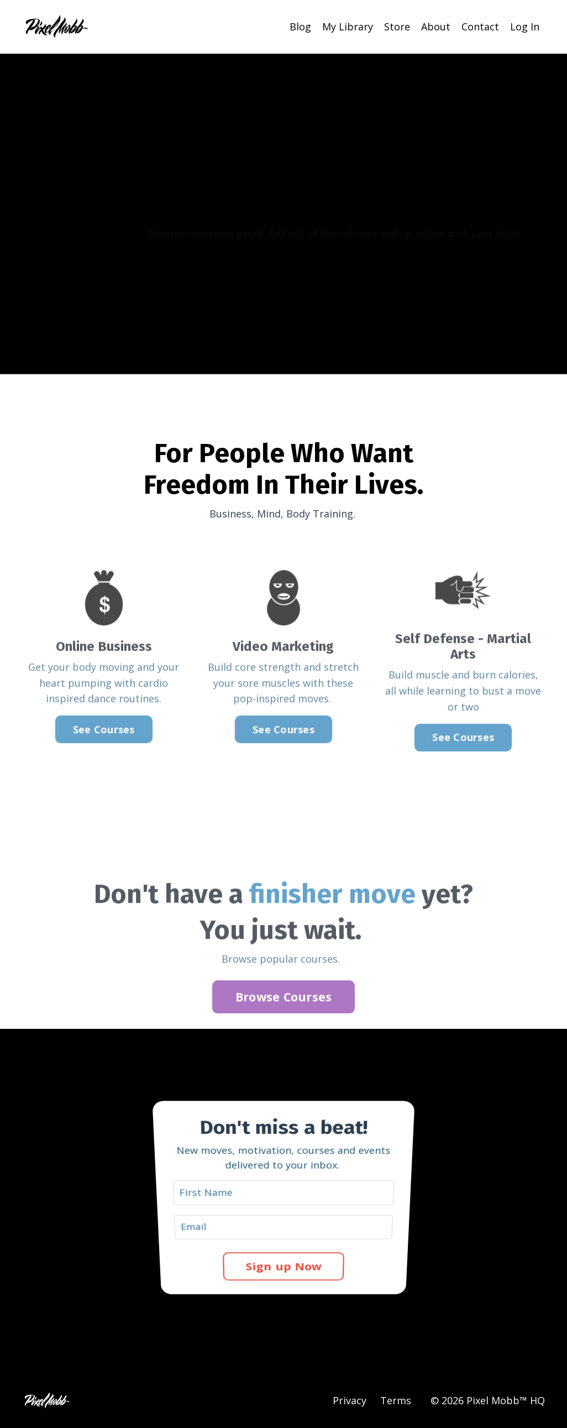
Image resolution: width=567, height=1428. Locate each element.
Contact (480, 26)
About (435, 26)
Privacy (349, 1400)
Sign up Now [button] (283, 1245)
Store (397, 26)
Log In (524, 26)
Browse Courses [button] (283, 1010)
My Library (347, 26)
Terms (395, 1400)
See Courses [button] (104, 743)
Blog (300, 26)
